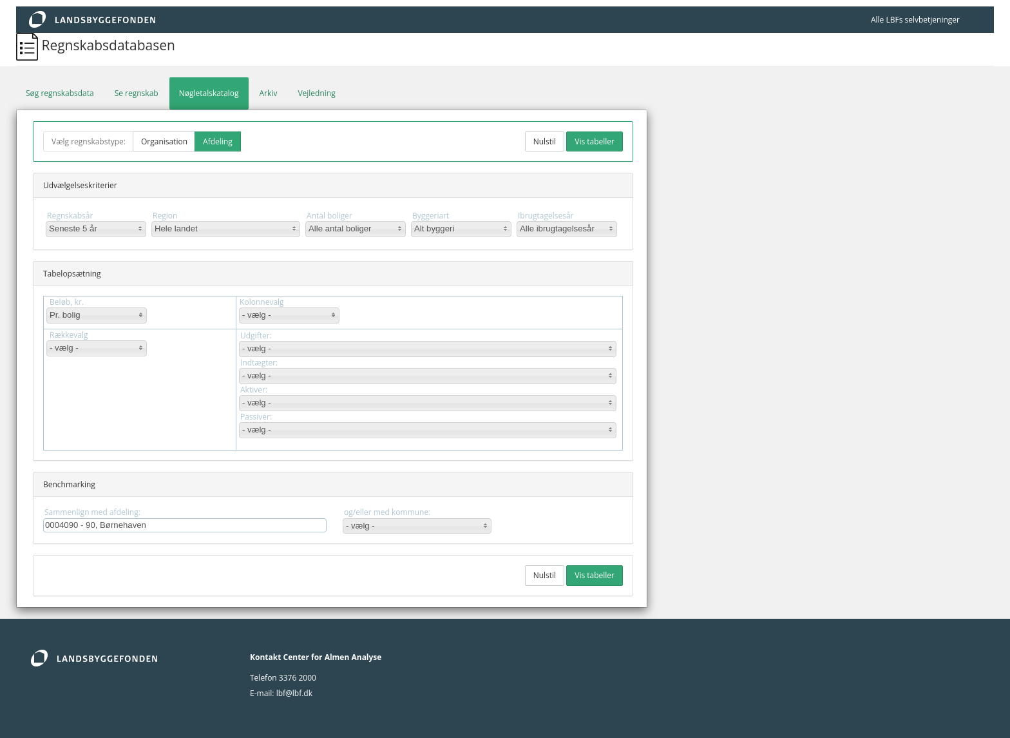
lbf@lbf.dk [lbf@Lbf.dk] (294, 693)
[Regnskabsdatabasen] (28, 45)
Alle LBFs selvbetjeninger (915, 19)
